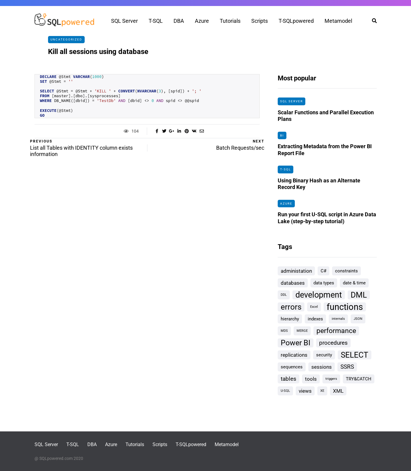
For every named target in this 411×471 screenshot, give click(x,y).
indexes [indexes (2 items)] (315, 319)
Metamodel (338, 21)
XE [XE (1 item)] (322, 391)
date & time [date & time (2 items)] (354, 283)
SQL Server (124, 21)
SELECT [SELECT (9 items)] (354, 354)
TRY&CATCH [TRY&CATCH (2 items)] (358, 379)
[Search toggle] (372, 21)
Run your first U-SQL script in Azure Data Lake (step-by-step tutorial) (327, 220)
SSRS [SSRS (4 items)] (347, 366)
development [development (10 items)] (318, 294)
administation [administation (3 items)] (296, 271)
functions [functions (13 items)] (345, 306)
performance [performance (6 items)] (336, 331)
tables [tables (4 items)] (288, 378)
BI (282, 135)
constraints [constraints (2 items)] (346, 271)
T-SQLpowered (296, 21)
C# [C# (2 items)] (323, 271)
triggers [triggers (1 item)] (331, 379)
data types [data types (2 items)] (323, 283)
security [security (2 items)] (324, 355)
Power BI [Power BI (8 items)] (295, 342)
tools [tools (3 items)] (311, 379)
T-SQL (156, 21)
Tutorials (230, 21)
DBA (179, 21)
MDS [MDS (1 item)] (284, 331)
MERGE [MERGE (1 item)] (302, 331)
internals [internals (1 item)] (338, 319)
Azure (202, 21)
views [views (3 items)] (305, 391)
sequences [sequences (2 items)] (292, 367)
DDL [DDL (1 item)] (284, 295)
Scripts (259, 21)
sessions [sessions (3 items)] (321, 367)
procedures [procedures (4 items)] (333, 342)
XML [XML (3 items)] (338, 391)
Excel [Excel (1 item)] (314, 307)
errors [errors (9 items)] (291, 306)
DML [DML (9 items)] (359, 294)
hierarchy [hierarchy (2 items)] (290, 319)
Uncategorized (66, 39)
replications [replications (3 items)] (294, 355)
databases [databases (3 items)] (293, 283)
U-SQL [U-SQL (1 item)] (285, 391)
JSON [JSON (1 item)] (358, 319)
